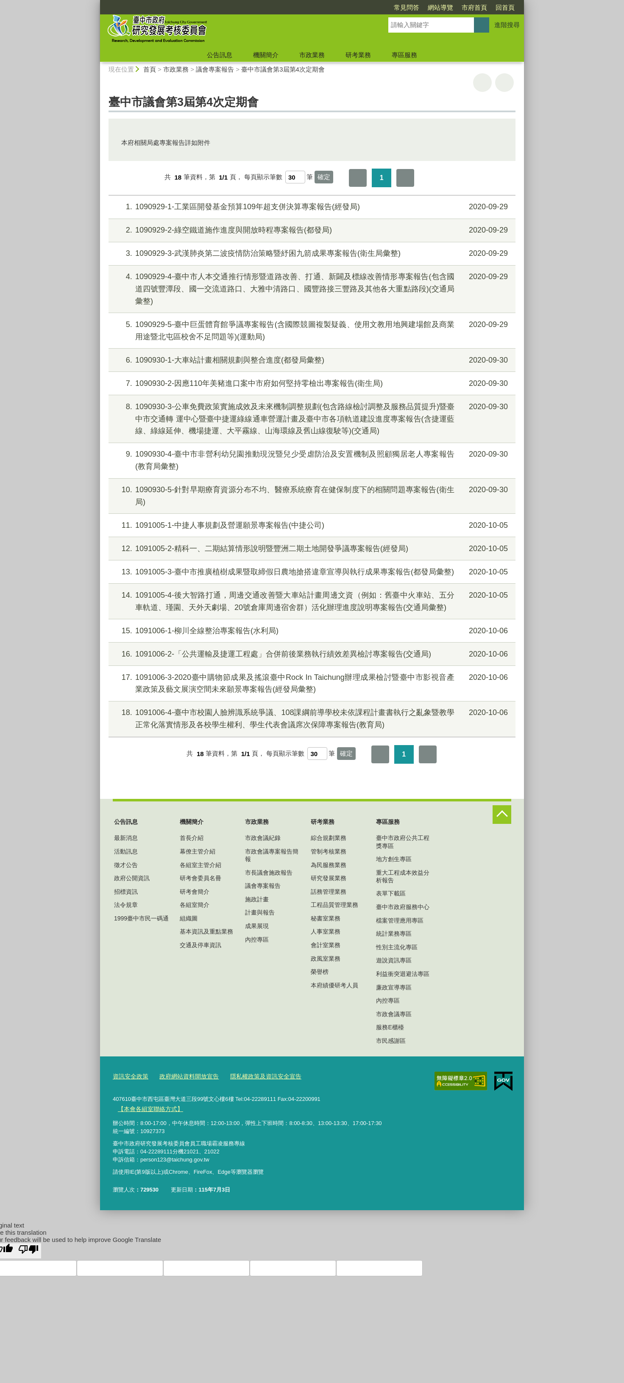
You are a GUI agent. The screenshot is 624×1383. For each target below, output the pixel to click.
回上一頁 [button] (504, 82)
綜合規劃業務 (328, 837)
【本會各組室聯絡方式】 (147, 1108)
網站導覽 (391, 7)
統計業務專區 (394, 933)
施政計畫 (257, 899)
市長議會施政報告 (268, 872)
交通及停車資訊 (200, 945)
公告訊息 (219, 54)
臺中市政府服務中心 (402, 907)
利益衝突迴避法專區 (402, 973)
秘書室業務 (325, 918)
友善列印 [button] (482, 82)
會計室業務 (325, 945)
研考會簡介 (194, 891)
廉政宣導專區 (394, 987)
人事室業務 (325, 931)
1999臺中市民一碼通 (141, 918)
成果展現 (257, 926)
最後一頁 (405, 178)
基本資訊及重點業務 (206, 931)
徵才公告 (126, 865)
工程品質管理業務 (334, 904)
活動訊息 (126, 851)
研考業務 (358, 54)
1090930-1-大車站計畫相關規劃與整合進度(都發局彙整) (311, 360)
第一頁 (358, 178)
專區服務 (404, 54)
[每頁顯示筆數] (295, 177)
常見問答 (357, 7)
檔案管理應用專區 (399, 920)
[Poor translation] (28, 1249)
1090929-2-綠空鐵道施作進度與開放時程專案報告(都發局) (311, 230)
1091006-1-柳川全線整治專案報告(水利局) (311, 631)
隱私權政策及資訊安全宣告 (256, 1076)
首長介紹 (191, 837)
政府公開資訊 (132, 878)
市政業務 (312, 54)
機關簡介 (266, 54)
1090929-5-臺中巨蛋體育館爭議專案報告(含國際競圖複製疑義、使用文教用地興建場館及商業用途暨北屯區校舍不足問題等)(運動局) (311, 330)
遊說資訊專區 (394, 960)
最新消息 (126, 837)
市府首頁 (425, 7)
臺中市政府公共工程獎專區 (402, 841)
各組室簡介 (194, 904)
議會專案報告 (215, 69)
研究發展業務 (328, 878)
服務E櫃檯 (390, 1027)
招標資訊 (126, 891)
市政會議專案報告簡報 (271, 855)
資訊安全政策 (129, 1076)
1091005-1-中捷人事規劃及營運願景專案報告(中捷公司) (311, 525)
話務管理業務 (328, 891)
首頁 (149, 69)
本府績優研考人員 (334, 985)
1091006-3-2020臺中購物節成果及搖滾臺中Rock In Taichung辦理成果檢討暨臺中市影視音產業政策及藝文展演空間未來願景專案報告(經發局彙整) (311, 682)
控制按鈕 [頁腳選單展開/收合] (502, 814)
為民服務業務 (328, 865)
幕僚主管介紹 (197, 851)
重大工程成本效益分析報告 (402, 876)
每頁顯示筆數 (263, 177)
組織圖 (189, 918)
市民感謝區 (391, 1040)
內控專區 (257, 939)
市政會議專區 (394, 1014)
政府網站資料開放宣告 (184, 1076)
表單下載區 (391, 893)
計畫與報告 (260, 912)
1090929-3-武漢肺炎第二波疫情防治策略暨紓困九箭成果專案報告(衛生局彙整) (311, 253)
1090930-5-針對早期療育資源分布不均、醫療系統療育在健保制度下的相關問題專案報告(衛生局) (311, 495)
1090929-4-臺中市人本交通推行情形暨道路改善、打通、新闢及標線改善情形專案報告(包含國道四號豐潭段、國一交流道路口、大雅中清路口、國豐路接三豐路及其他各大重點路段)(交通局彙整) (311, 288)
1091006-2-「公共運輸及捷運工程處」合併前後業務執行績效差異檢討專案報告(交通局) (311, 654)
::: (96, 3)
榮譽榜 (320, 971)
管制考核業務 (328, 851)
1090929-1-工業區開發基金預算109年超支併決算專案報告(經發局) (311, 207)
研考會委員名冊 (200, 878)
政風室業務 (325, 958)
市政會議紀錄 (263, 837)
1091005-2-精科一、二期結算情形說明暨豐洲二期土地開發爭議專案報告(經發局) (311, 549)
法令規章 (126, 904)
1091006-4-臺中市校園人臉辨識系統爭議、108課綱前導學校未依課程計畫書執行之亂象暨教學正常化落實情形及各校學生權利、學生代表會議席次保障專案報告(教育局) (311, 718)
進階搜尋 (507, 24)
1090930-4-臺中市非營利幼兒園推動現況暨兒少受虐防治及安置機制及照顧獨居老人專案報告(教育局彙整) (311, 459)
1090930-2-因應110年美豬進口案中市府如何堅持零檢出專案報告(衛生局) (311, 383)
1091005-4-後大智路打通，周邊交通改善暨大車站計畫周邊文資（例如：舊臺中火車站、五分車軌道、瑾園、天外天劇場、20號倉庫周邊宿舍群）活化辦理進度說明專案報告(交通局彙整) (311, 600)
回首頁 (456, 7)
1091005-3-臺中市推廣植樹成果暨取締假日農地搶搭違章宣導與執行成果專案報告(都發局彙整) (311, 572)
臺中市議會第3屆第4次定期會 (283, 69)
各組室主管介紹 (200, 865)
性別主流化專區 (397, 947)
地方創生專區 (394, 859)
